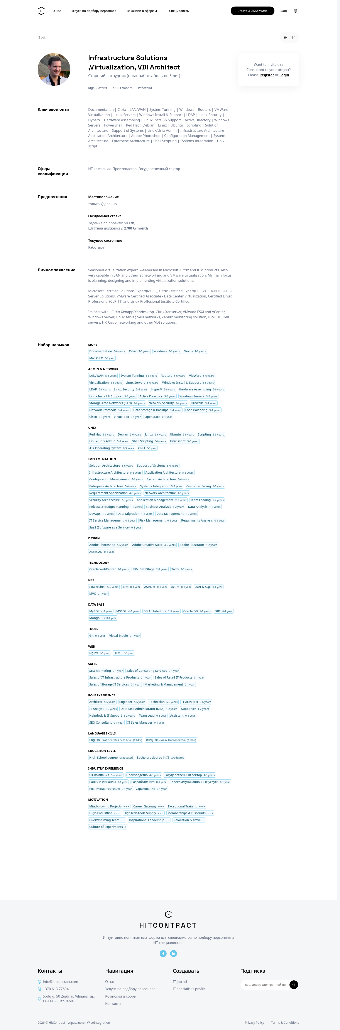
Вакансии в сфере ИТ (143, 11)
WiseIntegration (98, 1022)
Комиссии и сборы (121, 996)
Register (267, 75)
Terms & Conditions (285, 1022)
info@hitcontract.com (58, 981)
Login (284, 75)
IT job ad (180, 981)
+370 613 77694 (53, 989)
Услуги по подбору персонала (93, 11)
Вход (283, 11)
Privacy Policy (254, 1022)
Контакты (113, 1003)
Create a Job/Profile (252, 11)
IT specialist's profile (189, 989)
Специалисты (179, 11)
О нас (56, 11)
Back (42, 37)
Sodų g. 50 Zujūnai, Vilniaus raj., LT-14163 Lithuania (66, 998)
